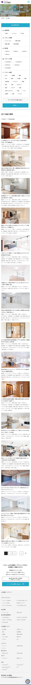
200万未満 (7, 68)
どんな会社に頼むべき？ (22, 601)
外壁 (18, 91)
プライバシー (5, 658)
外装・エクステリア (9, 91)
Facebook (19, 665)
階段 (20, 75)
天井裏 (18, 79)
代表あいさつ (20, 629)
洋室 (12, 85)
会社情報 (4, 629)
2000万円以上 (5, 617)
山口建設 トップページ (6, 592)
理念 (3, 632)
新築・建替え (16, 44)
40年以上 (7, 54)
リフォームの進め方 (6, 601)
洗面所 (6, 94)
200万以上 (17, 65)
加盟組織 (19, 632)
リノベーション (8, 41)
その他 (22, 33)
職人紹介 (19, 637)
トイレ (24, 91)
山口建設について (5, 627)
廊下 (6, 85)
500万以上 (7, 65)
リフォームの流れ (6, 603)
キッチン (20, 94)
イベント (4, 648)
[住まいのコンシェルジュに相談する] (28, 681)
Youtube (4, 665)
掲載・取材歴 (19, 634)
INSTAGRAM (5, 667)
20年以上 (16, 51)
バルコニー (15, 82)
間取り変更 (17, 41)
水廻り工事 (19, 613)
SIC (6, 79)
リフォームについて (5, 598)
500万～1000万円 (7, 620)
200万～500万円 (21, 620)
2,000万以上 (8, 62)
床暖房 (13, 75)
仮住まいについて (21, 603)
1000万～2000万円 (22, 617)
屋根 (23, 82)
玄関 (20, 88)
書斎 (12, 79)
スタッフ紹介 (5, 637)
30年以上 (24, 51)
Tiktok (4, 670)
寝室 (25, 79)
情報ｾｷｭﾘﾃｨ (19, 658)
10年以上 (7, 51)
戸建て (6, 33)
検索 (14, 106)
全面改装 (7, 82)
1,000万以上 (19, 62)
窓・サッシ (19, 85)
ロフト (6, 75)
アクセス (4, 639)
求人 (18, 639)
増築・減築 (7, 44)
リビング (13, 88)
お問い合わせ (5, 653)
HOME (2, 18)
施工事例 (3, 610)
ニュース (4, 646)
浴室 (13, 94)
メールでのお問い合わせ (14, 584)
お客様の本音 (20, 646)
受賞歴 (3, 634)
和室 (6, 88)
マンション (14, 33)
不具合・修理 (19, 653)
